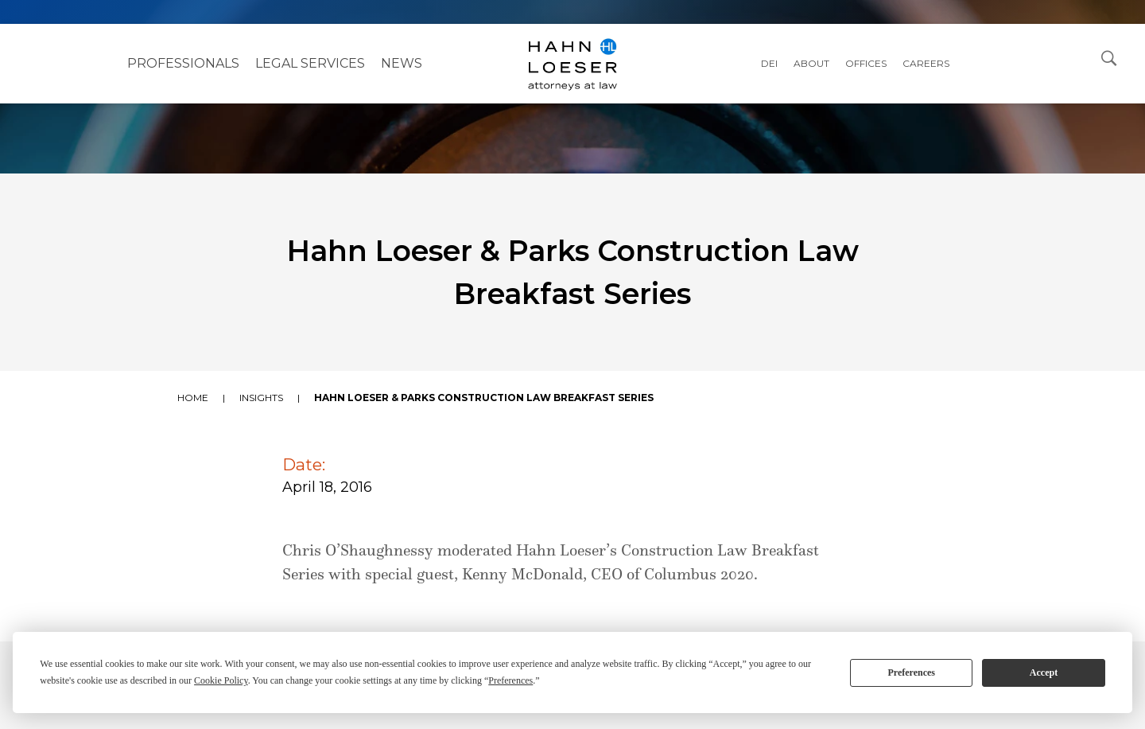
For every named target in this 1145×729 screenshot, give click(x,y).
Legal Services (310, 63)
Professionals (183, 63)
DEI (769, 63)
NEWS (401, 63)
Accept (1044, 672)
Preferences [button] (510, 680)
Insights (261, 397)
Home (192, 397)
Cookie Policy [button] (221, 680)
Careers (925, 63)
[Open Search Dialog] (1109, 57)
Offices (866, 63)
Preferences (911, 672)
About (811, 63)
